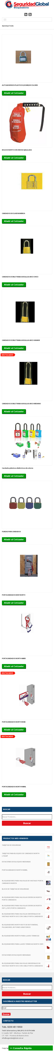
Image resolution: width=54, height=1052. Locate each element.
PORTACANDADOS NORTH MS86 (13, 722)
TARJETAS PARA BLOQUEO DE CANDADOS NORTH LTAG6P (27, 854)
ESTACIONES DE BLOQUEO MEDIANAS (27, 862)
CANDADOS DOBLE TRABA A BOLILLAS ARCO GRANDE (21, 340)
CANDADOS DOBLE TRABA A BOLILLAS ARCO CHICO (20, 277)
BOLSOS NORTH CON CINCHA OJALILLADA (17, 150)
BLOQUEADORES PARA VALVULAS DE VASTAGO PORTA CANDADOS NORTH (27, 882)
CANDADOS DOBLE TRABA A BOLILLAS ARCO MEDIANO (21, 403)
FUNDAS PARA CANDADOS (11, 531)
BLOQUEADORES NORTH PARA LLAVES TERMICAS (27, 936)
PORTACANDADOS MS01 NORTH (13, 595)
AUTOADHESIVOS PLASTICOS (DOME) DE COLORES (20, 85)
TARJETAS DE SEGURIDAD (27, 845)
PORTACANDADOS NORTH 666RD (14, 658)
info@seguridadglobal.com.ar (12, 1038)
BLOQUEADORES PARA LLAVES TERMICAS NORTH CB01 (27, 944)
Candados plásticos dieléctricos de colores (17, 468)
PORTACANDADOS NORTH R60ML (14, 786)
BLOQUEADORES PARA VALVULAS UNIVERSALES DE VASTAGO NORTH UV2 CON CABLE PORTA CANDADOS (27, 915)
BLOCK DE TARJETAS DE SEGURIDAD (27, 889)
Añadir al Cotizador (14, 93)
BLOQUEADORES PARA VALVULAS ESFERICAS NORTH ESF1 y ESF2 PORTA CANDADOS (27, 907)
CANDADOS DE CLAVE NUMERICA (13, 213)
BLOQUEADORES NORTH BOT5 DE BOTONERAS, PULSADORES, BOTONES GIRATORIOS (27, 926)
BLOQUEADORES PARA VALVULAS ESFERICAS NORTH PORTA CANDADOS (27, 898)
